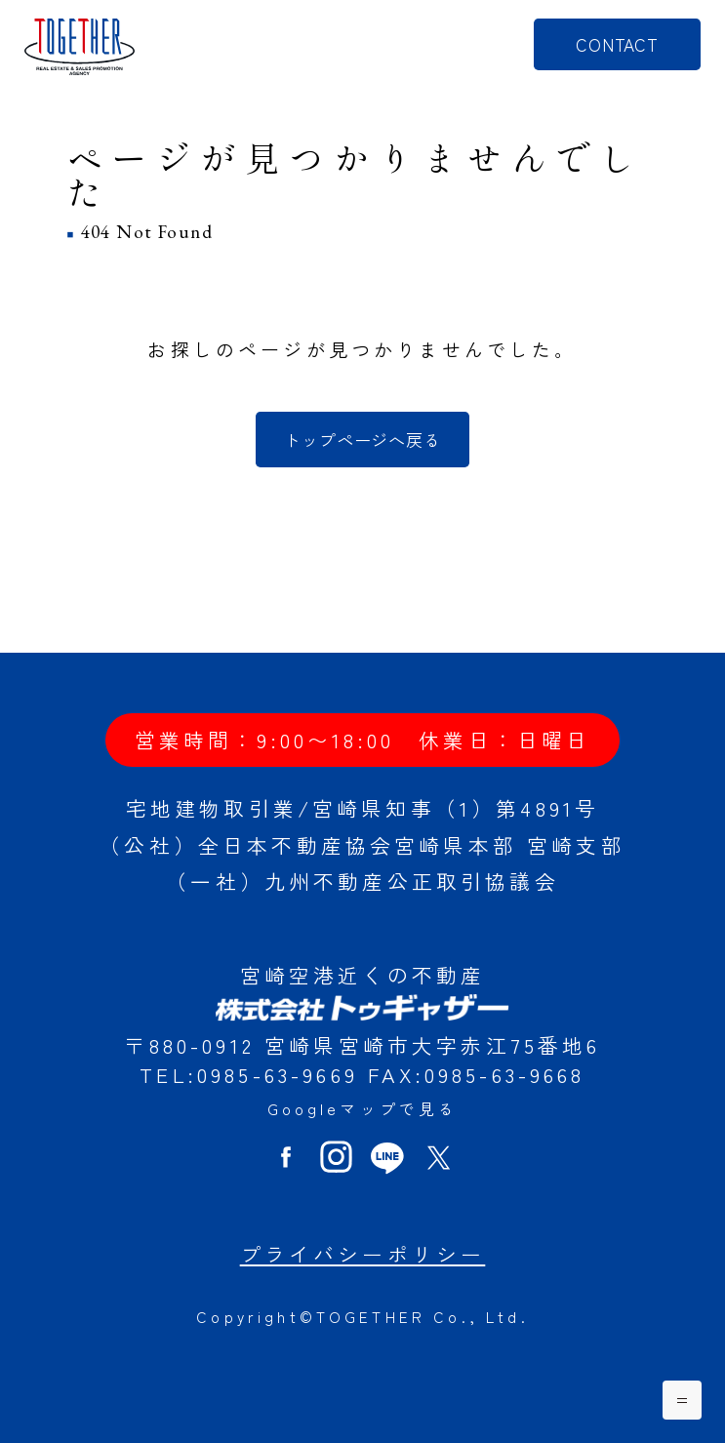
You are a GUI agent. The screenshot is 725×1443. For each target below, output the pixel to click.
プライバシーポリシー (363, 1253)
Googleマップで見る (363, 1109)
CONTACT (617, 44)
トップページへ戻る (362, 439)
